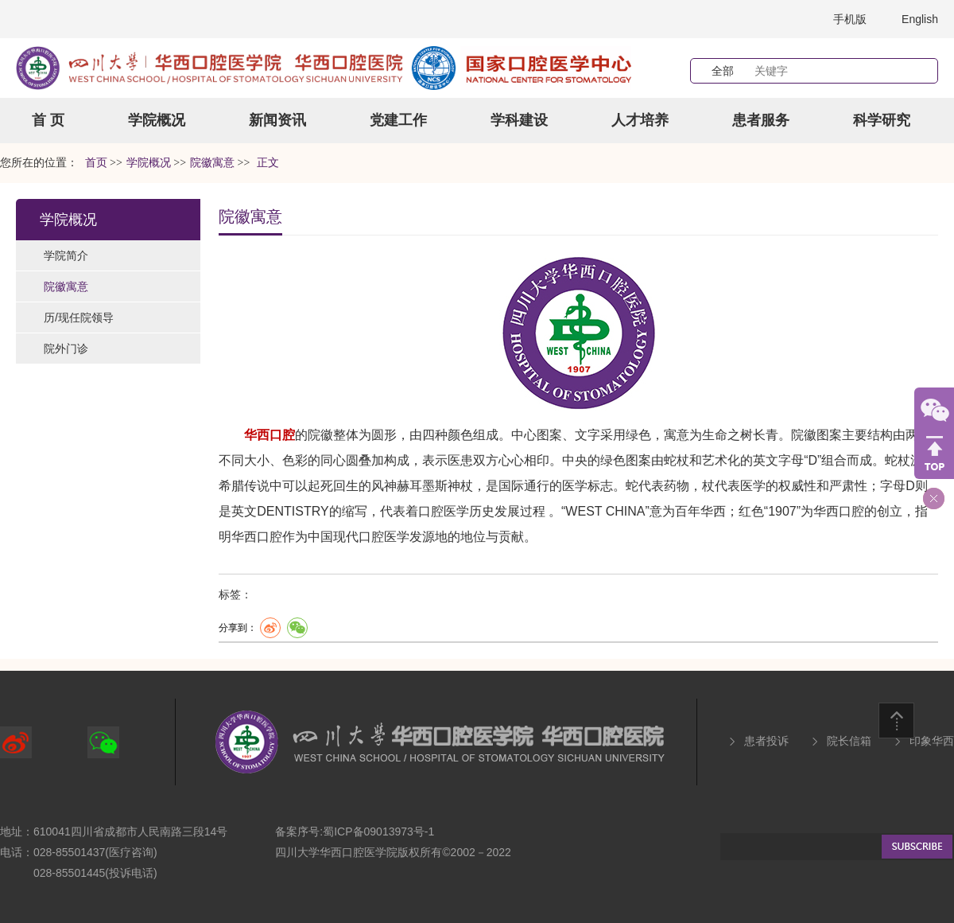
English (920, 19)
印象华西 (931, 740)
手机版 (850, 19)
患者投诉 (766, 740)
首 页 (48, 120)
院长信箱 (849, 740)
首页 (96, 163)
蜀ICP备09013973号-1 (378, 831)
